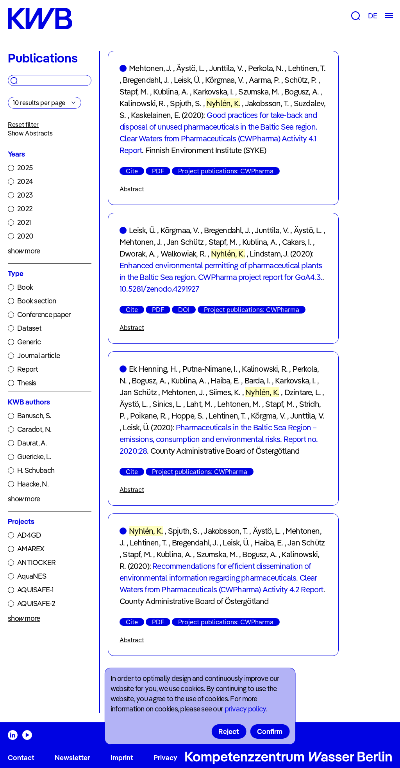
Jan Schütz (185, 242)
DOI (183, 310)
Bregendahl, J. (146, 80)
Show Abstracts (30, 133)
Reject (228, 731)
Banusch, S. (34, 415)
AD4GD (29, 535)
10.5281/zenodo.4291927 (159, 289)
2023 (24, 195)
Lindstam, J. (269, 253)
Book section (36, 300)
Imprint (122, 757)
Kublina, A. (170, 91)
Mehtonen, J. (150, 68)
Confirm (269, 731)
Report (27, 369)
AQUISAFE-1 (35, 589)
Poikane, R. (148, 416)
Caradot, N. (34, 429)
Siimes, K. (225, 392)
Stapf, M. (134, 91)
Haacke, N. (32, 483)
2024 (25, 181)
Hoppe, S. (187, 416)
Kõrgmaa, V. (224, 80)
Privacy (165, 757)
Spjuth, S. (185, 103)
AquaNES (31, 576)
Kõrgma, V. (268, 416)
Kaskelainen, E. (155, 115)
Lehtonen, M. (238, 404)
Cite (132, 171)
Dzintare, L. (302, 392)
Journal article (38, 355)
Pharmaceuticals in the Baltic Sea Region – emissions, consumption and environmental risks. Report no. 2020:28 (219, 439)
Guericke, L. (34, 456)
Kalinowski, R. (142, 103)
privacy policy (245, 708)
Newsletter (72, 757)
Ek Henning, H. (153, 369)
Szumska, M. (258, 91)
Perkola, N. (265, 68)
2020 (25, 236)
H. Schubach (35, 470)
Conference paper (44, 314)
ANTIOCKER (36, 562)
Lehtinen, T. (306, 68)
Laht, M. (199, 404)
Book (25, 287)
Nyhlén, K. (223, 103)
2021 (24, 222)
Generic (29, 341)
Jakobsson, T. (267, 103)
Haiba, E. (225, 380)
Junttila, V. (226, 68)
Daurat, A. (31, 442)
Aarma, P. (264, 80)
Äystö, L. (190, 68)
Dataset (29, 328)
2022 (24, 208)
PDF (158, 171)
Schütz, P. (300, 80)
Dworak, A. (137, 253)
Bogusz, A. (301, 91)
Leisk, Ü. (187, 80)
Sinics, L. (166, 404)
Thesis (26, 382)
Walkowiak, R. (183, 253)
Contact (21, 757)
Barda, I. (257, 380)
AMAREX (31, 548)
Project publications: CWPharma (225, 171)
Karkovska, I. (213, 91)
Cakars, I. (296, 242)
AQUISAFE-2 (36, 603)
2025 (24, 167)
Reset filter (23, 124)
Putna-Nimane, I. (209, 369)
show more (24, 250)
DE (372, 15)
